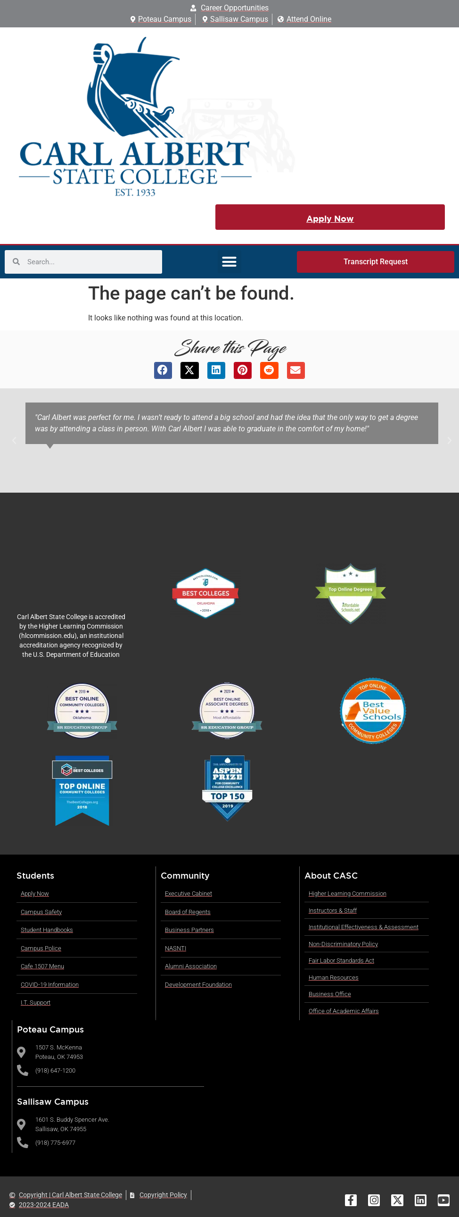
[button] (229, 262)
